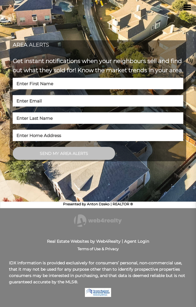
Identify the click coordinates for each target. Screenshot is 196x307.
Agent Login (136, 241)
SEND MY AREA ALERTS (64, 153)
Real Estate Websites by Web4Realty (84, 241)
